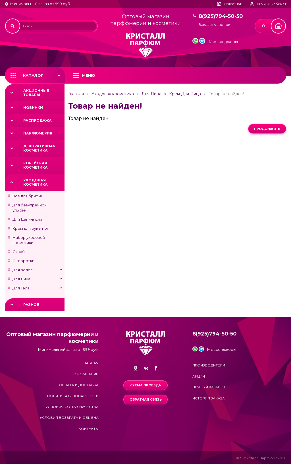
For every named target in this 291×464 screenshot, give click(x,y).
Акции (198, 376)
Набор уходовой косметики (29, 240)
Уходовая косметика (35, 182)
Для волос (23, 270)
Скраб (19, 251)
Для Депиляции (27, 219)
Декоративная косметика (39, 148)
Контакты (89, 428)
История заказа (208, 398)
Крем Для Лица (185, 94)
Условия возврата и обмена (69, 417)
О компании (86, 374)
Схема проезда (145, 385)
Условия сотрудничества (72, 407)
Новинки (33, 107)
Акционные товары (36, 92)
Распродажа (37, 120)
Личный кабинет (209, 387)
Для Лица (21, 279)
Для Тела (21, 288)
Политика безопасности (73, 396)
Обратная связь (146, 399)
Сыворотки (23, 260)
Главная (76, 94)
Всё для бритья (27, 196)
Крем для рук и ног (31, 228)
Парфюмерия (37, 133)
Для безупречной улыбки (30, 207)
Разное (31, 305)
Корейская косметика (35, 165)
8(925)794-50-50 (221, 16)
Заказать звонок (214, 24)
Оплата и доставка (79, 385)
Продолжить (267, 129)
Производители (208, 365)
